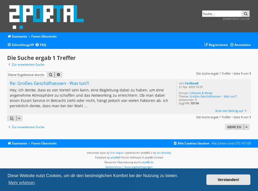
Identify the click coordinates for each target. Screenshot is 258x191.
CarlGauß (192, 83)
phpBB (114, 157)
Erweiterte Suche (236, 19)
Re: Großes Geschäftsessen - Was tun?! (49, 83)
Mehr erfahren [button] (21, 182)
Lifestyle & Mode (201, 93)
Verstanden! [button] (228, 180)
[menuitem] (40, 45)
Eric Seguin (117, 152)
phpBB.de (147, 162)
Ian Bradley (164, 152)
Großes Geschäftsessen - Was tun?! (213, 96)
